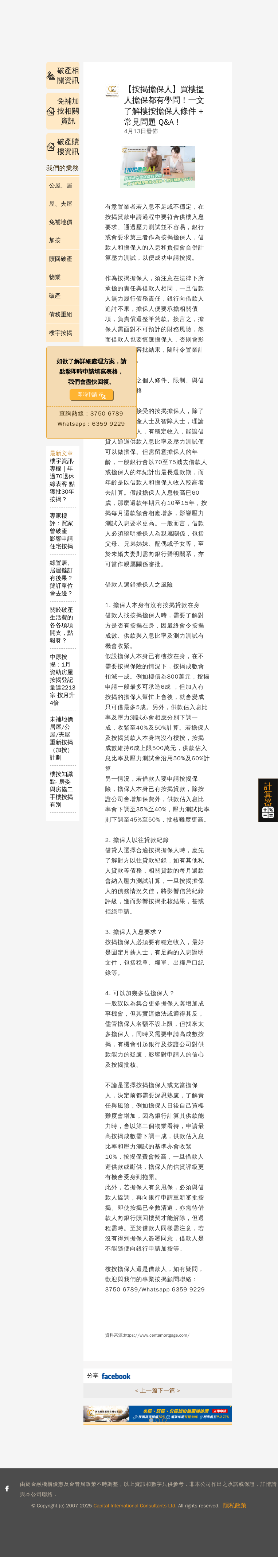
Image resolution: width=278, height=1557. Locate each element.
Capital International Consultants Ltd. (135, 1506)
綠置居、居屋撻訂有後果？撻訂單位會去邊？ (61, 578)
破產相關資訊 (62, 75)
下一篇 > (169, 1390)
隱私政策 (235, 1505)
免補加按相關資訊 (62, 111)
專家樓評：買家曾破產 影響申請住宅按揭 (61, 531)
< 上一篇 (146, 1390)
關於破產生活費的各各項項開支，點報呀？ (61, 625)
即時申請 (87, 394)
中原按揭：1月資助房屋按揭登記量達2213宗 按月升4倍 (62, 680)
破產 (55, 296)
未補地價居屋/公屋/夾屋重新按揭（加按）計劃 (61, 738)
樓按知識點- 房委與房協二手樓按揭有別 (61, 789)
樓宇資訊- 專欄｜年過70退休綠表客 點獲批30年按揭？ (62, 480)
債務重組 (61, 314)
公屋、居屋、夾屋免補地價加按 (61, 213)
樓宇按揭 (61, 333)
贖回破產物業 (61, 268)
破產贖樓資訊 (62, 146)
